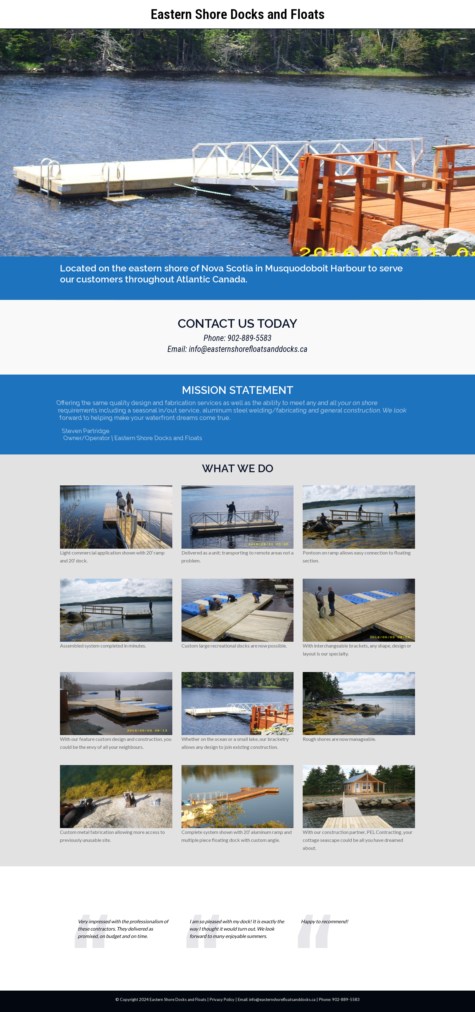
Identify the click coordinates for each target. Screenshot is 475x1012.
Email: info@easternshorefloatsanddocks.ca (237, 349)
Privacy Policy (222, 999)
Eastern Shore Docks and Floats (238, 14)
